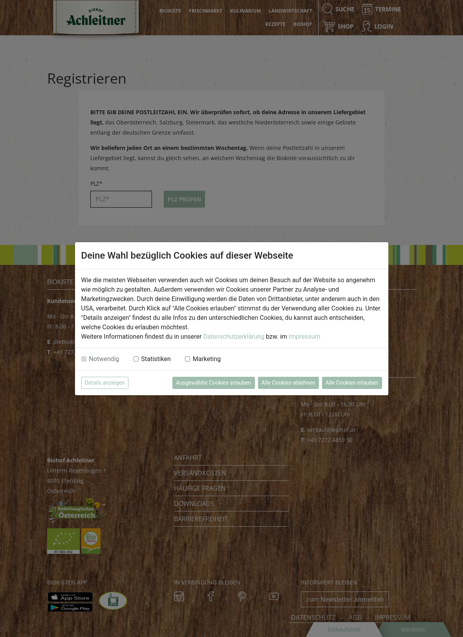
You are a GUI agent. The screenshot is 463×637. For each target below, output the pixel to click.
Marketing (207, 359)
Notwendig (104, 359)
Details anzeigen (105, 383)
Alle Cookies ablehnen (288, 383)
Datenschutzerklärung (233, 336)
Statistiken (156, 359)
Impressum (304, 336)
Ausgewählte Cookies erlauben (213, 383)
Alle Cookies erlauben (352, 383)
